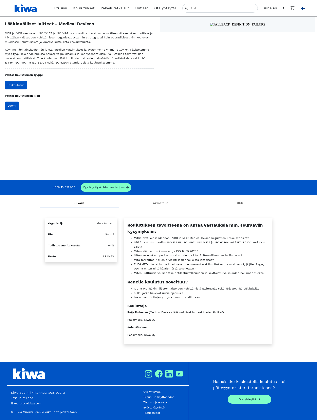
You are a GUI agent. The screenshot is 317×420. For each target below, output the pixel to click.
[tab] (79, 203)
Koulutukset (84, 8)
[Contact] (249, 399)
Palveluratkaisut (115, 8)
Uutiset (141, 8)
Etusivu (60, 8)
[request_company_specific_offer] (106, 187)
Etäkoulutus (15, 85)
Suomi (11, 105)
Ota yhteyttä (165, 8)
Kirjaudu (274, 8)
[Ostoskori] (292, 8)
